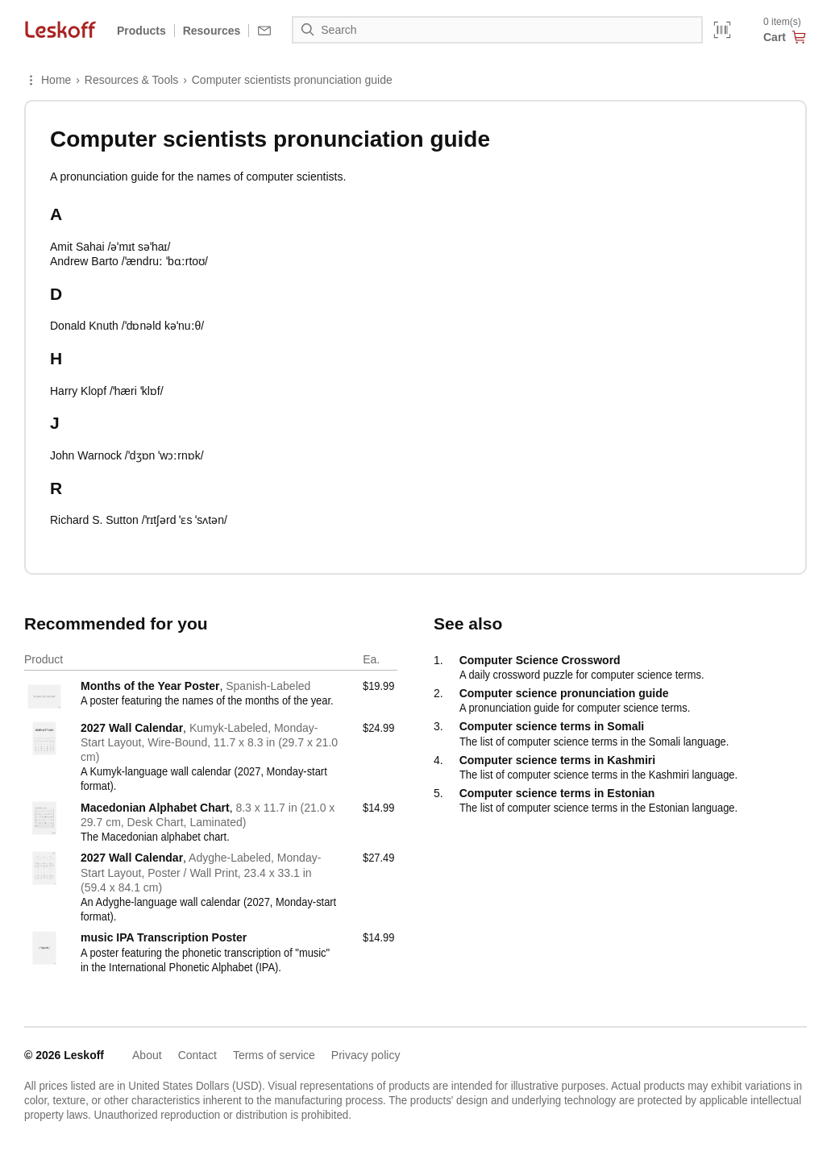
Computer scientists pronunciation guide (292, 79)
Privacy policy (366, 1055)
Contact (197, 1055)
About (147, 1055)
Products (141, 30)
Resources (212, 30)
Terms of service (274, 1055)
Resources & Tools (131, 79)
